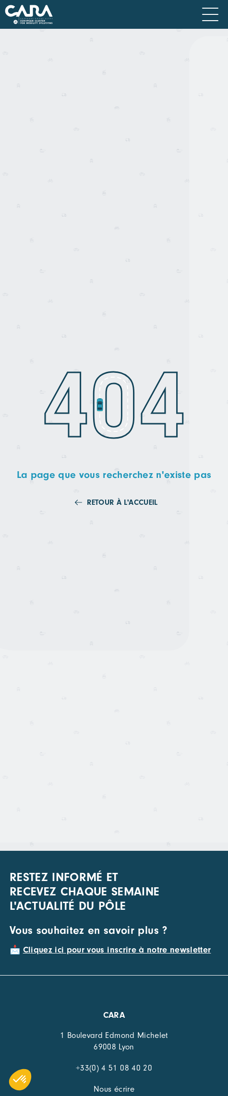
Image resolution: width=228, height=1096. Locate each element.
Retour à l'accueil (122, 502)
